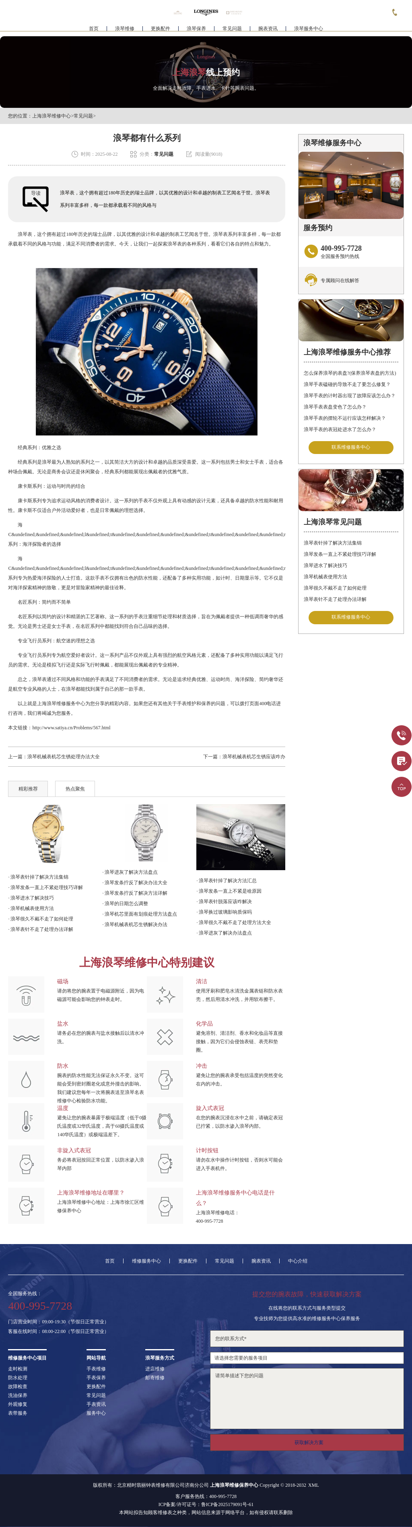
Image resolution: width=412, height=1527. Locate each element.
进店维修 (155, 1368)
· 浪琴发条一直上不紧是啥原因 (229, 891)
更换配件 (160, 30)
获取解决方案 (309, 1442)
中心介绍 (297, 1261)
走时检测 (17, 1368)
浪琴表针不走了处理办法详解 (335, 599)
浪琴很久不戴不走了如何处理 (335, 588)
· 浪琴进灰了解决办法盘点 (224, 933)
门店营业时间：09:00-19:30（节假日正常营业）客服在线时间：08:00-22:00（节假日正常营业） (58, 1326)
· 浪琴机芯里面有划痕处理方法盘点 (139, 914)
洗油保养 (17, 1395)
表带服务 (17, 1413)
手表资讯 (96, 1404)
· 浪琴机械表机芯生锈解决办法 (134, 924)
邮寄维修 (155, 1377)
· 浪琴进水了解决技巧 (31, 898)
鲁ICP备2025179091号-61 (227, 1504)
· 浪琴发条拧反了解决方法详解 (134, 893)
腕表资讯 (268, 30)
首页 (94, 30)
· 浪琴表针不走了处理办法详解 (40, 929)
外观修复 (17, 1404)
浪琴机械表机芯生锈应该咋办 (253, 756)
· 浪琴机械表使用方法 (31, 908)
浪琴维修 (124, 30)
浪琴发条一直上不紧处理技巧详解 (340, 554)
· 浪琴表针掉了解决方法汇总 (226, 880)
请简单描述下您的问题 (307, 1398)
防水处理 (17, 1377)
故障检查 (17, 1386)
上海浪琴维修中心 (51, 115)
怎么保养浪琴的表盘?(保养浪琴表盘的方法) (350, 373)
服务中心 (96, 1413)
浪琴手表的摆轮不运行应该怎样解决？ (345, 418)
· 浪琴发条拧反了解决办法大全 (134, 882)
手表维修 (96, 1368)
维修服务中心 (146, 1261)
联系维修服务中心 (351, 447)
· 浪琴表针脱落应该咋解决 (224, 901)
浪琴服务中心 (308, 30)
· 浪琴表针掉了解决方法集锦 (38, 877)
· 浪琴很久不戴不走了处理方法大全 (233, 922)
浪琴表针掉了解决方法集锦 (333, 543)
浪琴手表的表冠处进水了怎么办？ (340, 429)
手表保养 (96, 1377)
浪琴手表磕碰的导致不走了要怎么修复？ (347, 384)
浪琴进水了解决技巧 (325, 565)
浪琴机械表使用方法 (325, 577)
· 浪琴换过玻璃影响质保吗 (224, 912)
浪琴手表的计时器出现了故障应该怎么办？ (350, 395)
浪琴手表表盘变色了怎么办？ (335, 407)
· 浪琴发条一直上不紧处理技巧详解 (45, 887)
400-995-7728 (209, 1221)
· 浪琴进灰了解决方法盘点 (130, 872)
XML (313, 1485)
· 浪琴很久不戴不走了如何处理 (40, 919)
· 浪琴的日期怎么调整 (125, 903)
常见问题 (232, 30)
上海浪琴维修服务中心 (61, 703)
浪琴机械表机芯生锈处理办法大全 (63, 756)
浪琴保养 (196, 30)
